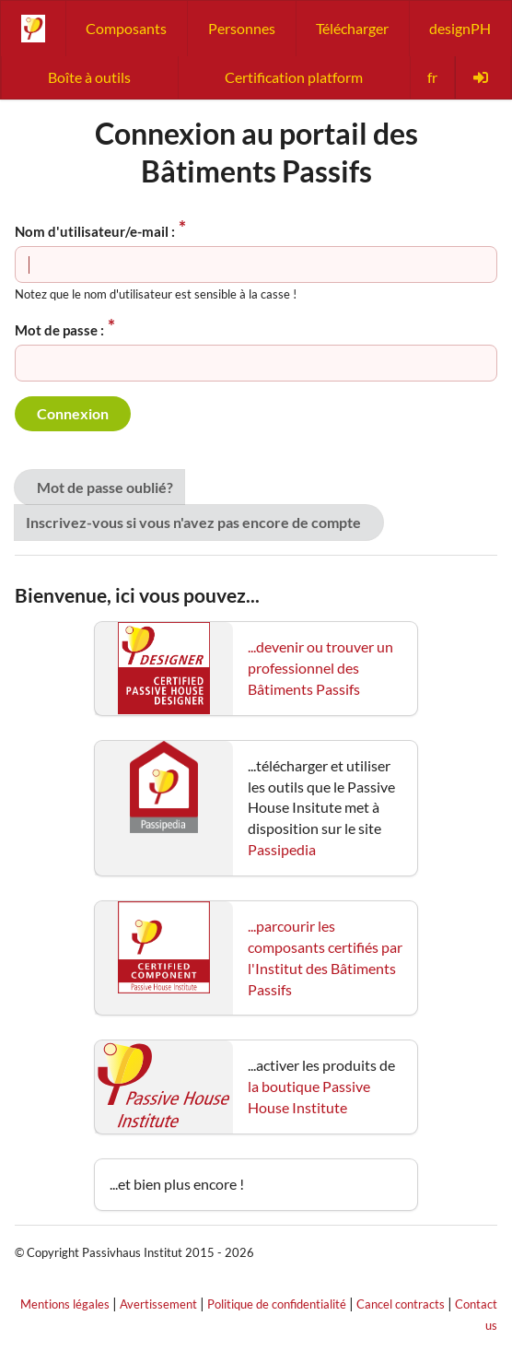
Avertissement (158, 1304)
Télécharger (352, 28)
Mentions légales (65, 1304)
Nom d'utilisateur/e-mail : (95, 231)
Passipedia (282, 849)
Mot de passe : (59, 330)
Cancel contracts (400, 1304)
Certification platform (294, 77)
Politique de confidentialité (276, 1304)
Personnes (241, 28)
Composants (126, 28)
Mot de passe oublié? (105, 487)
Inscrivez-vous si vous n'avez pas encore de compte (193, 522)
